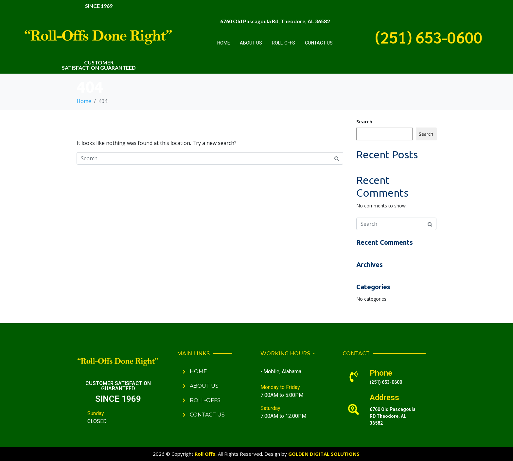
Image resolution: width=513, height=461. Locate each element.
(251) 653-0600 (429, 37)
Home (223, 42)
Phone (381, 373)
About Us (251, 42)
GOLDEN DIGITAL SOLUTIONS (324, 454)
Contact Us (319, 42)
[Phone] (353, 376)
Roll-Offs (283, 42)
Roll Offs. (206, 454)
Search (364, 121)
